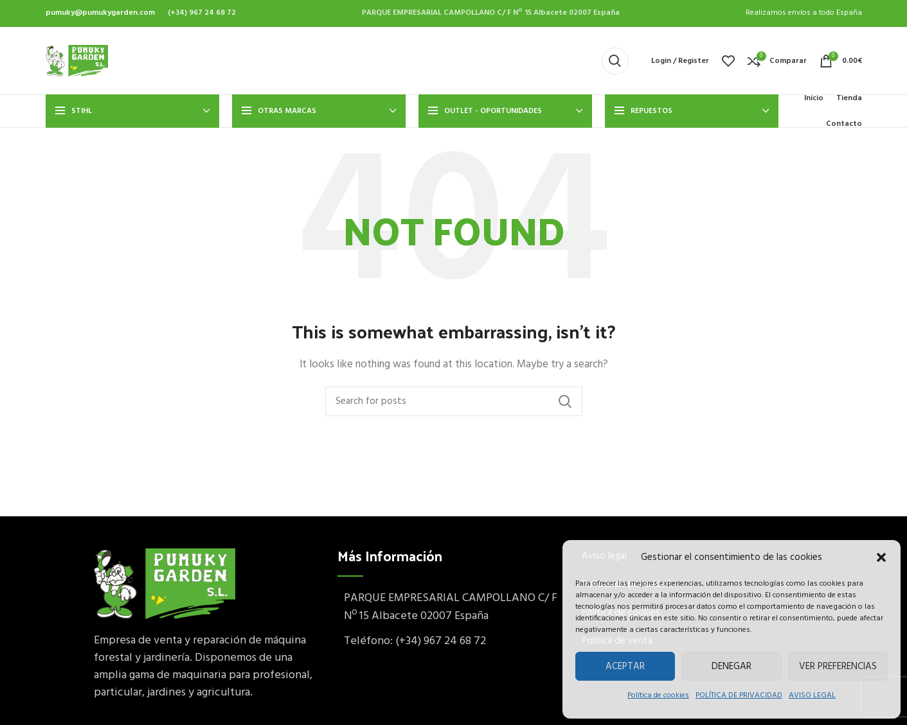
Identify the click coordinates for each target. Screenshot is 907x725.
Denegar (731, 666)
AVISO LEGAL (812, 695)
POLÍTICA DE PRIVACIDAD (739, 695)
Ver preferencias (838, 666)
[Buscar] (615, 61)
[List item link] (453, 642)
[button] (881, 557)
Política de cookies (658, 695)
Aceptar (625, 666)
